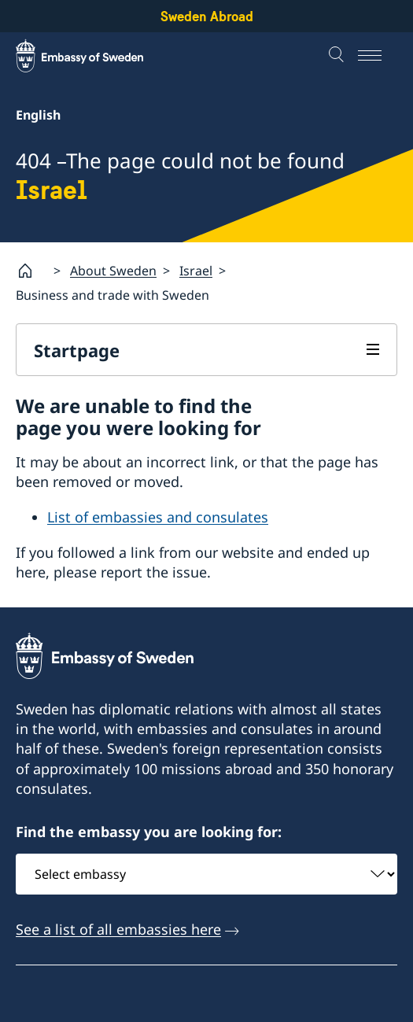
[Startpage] (31, 270)
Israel (195, 270)
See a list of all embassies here (118, 929)
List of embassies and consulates (157, 516)
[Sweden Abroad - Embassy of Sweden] (94, 56)
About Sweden (113, 270)
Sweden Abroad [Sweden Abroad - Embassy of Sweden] (206, 16)
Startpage (77, 350)
